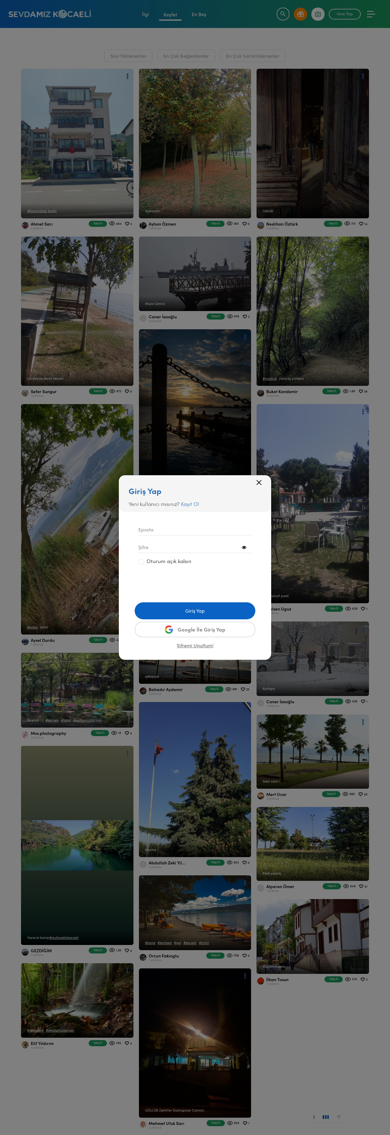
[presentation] (184, 582)
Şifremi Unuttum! (195, 645)
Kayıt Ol (190, 503)
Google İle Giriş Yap (195, 629)
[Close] (259, 482)
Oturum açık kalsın (169, 561)
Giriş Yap (195, 610)
